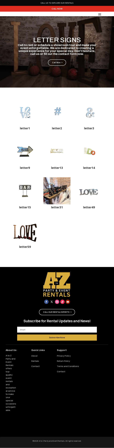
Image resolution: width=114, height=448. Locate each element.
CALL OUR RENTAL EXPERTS (56, 312)
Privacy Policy (64, 356)
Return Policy (63, 361)
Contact (35, 366)
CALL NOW (57, 8)
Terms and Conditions (68, 366)
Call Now (56, 62)
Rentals (35, 361)
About (34, 356)
